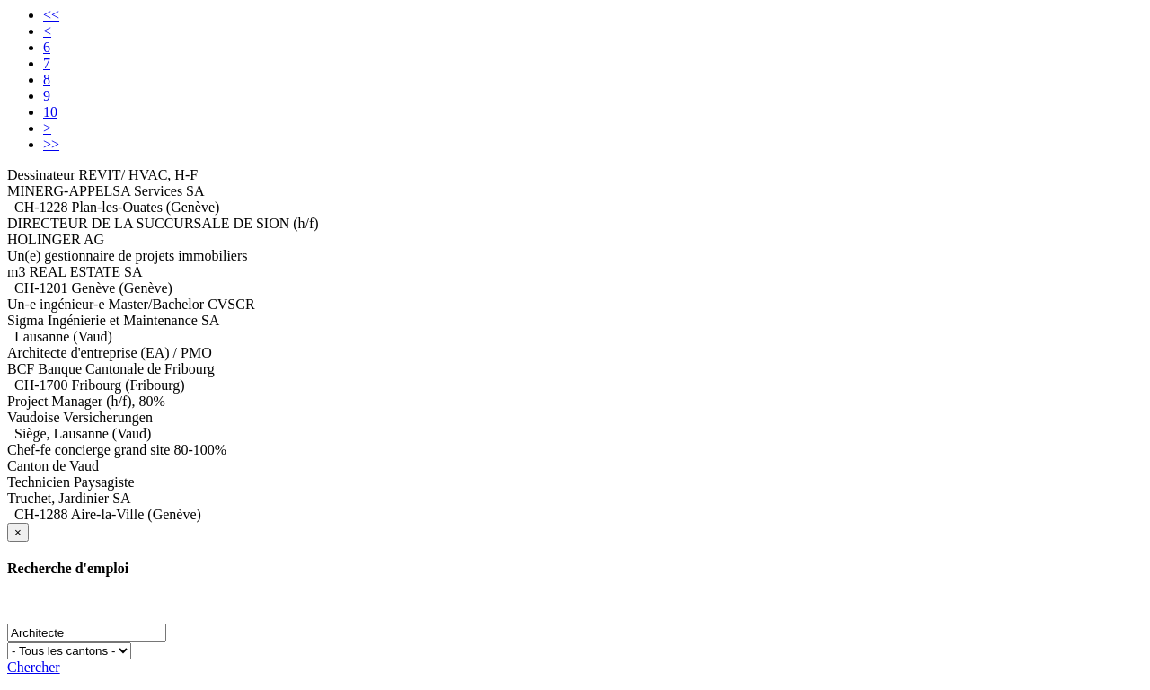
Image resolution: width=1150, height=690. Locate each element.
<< (51, 14)
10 (50, 111)
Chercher (33, 667)
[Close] (18, 532)
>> (51, 144)
